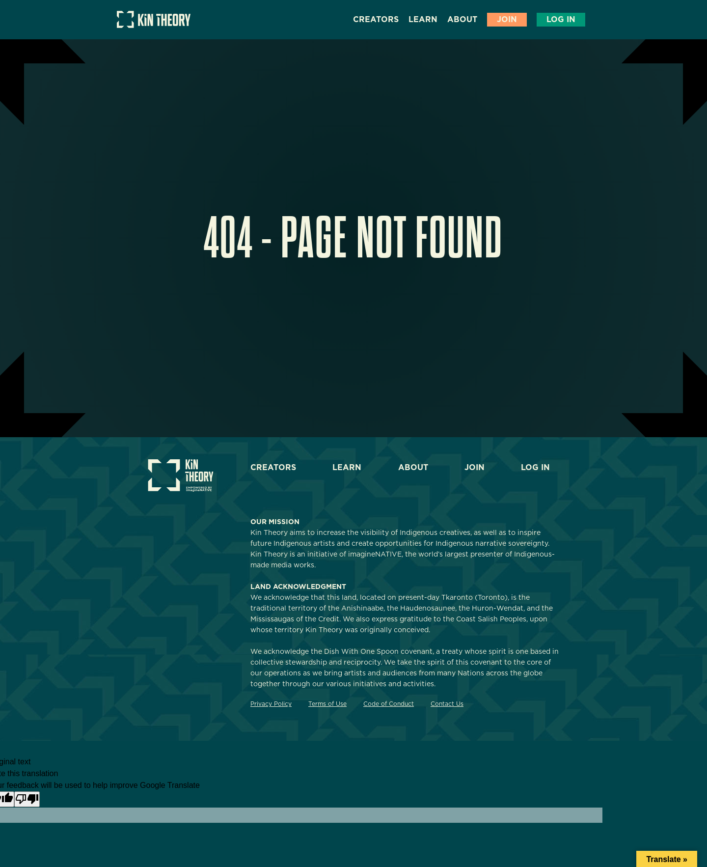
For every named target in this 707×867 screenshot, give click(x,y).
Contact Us (447, 703)
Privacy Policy (271, 703)
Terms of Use (327, 703)
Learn (422, 19)
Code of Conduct (388, 703)
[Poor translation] (27, 799)
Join (507, 19)
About (462, 19)
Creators (376, 19)
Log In (560, 19)
